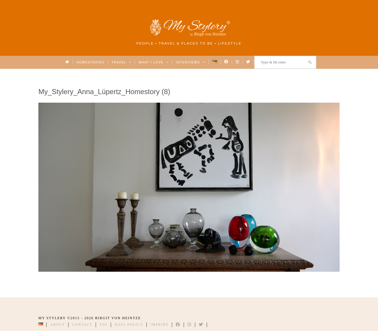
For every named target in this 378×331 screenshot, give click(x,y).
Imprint (159, 325)
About (57, 325)
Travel (121, 62)
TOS (104, 325)
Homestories (90, 62)
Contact (82, 325)
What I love (154, 62)
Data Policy (129, 325)
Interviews (190, 62)
